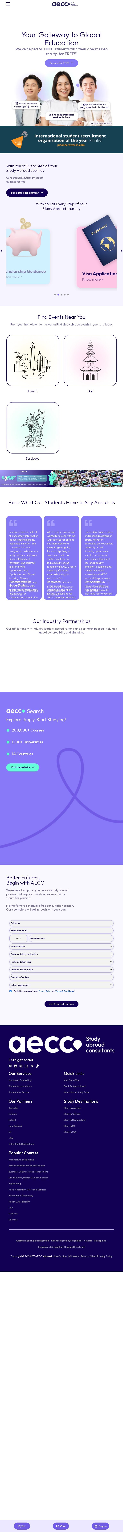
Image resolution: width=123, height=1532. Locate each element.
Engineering (15, 1183)
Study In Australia (72, 1108)
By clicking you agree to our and (44, 991)
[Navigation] (8, 4)
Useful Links (60, 1256)
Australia (13, 1108)
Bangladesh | (35, 1240)
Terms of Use (88, 1256)
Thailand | (69, 1246)
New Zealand (15, 1126)
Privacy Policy (104, 1256)
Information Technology (21, 1195)
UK (10, 1132)
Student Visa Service (19, 1092)
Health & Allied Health (19, 1201)
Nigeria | (89, 1240)
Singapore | (44, 1246)
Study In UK (69, 1126)
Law (11, 1207)
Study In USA (70, 1132)
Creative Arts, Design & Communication (28, 1177)
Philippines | (100, 1240)
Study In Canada (72, 1114)
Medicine (13, 1213)
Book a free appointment (27, 192)
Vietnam (80, 1246)
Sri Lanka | (57, 1246)
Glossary (74, 1256)
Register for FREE (61, 62)
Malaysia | (69, 1240)
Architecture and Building (21, 1159)
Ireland (12, 1120)
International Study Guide (77, 1092)
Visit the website (22, 767)
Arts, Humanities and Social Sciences (27, 1165)
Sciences (13, 1219)
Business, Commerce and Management (28, 1171)
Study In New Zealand (75, 1120)
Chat (61, 1526)
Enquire (100, 1526)
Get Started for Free (61, 1004)
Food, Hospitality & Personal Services (27, 1189)
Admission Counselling (20, 1080)
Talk (22, 1526)
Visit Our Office (71, 1080)
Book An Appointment (75, 1086)
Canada (13, 1114)
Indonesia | (57, 1240)
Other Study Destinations (21, 1144)
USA (11, 1138)
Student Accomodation (20, 1086)
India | (46, 1240)
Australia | (22, 1240)
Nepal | (79, 1240)
